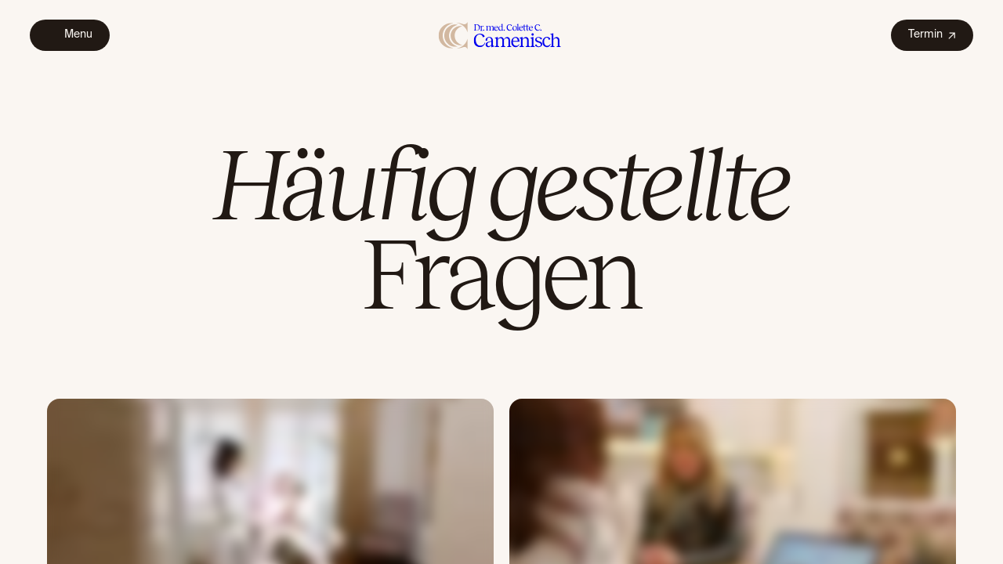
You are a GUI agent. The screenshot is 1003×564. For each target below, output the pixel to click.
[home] (500, 35)
